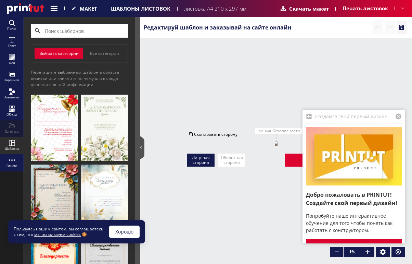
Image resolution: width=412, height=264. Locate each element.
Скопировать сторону (213, 76)
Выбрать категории (59, 53)
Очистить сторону (342, 76)
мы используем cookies (57, 234)
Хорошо (124, 231)
